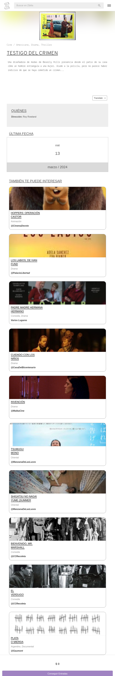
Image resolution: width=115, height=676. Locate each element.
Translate (100, 98)
